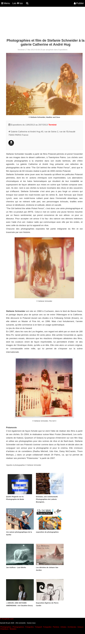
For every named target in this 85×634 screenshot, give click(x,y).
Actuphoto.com (8, 619)
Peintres (56, 627)
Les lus (17, 3)
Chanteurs (4, 629)
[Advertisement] (40, 23)
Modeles (13, 629)
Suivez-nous (31, 623)
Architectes (72, 627)
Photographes (5, 627)
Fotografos (29, 627)
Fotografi (38, 627)
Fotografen (47, 627)
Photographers (18, 627)
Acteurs (80, 627)
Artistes (63, 627)
